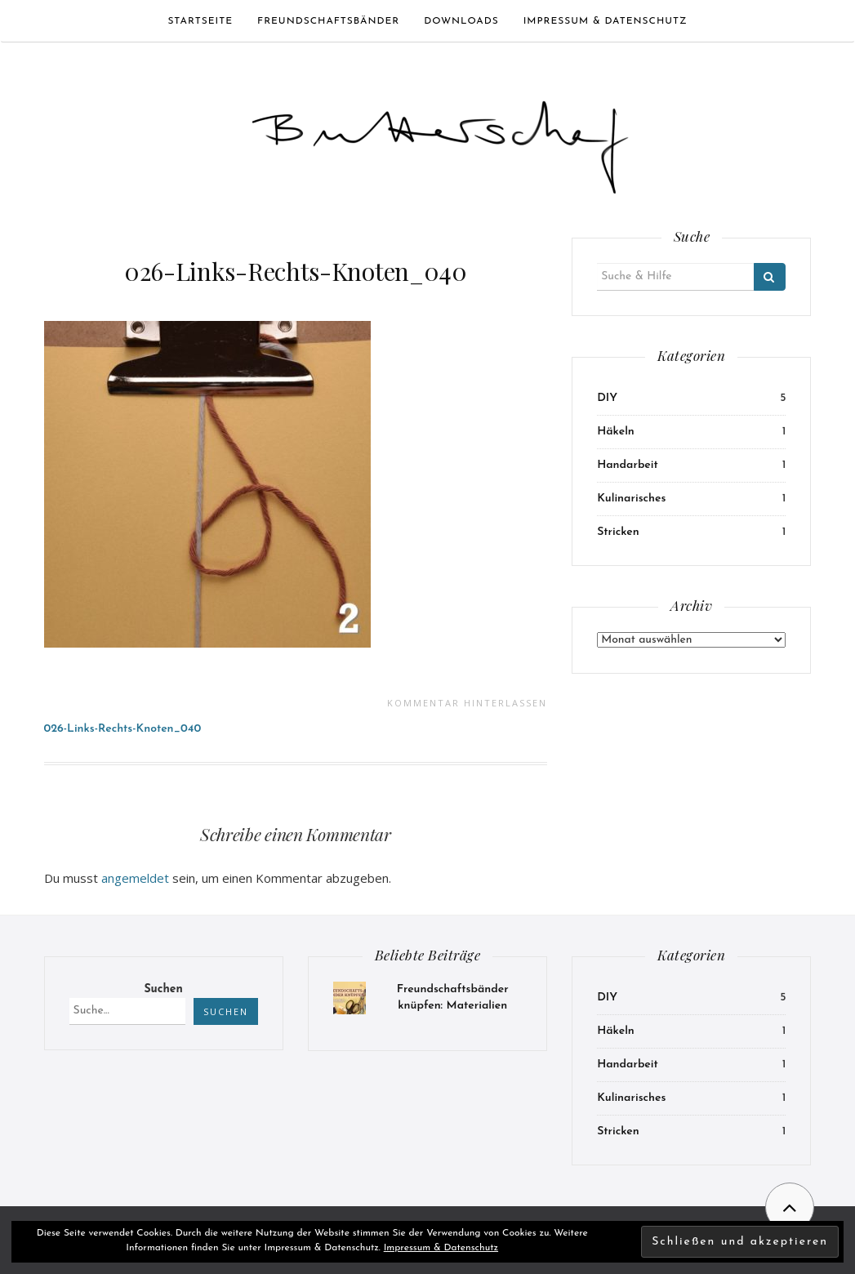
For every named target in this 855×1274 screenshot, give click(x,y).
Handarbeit (627, 465)
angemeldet (135, 878)
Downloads (461, 21)
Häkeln (616, 431)
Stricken (618, 532)
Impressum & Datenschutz (605, 21)
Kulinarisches (631, 498)
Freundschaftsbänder (328, 21)
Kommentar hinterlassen (467, 703)
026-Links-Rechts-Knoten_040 (295, 271)
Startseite (200, 21)
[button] (440, 140)
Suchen (163, 989)
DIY (607, 398)
